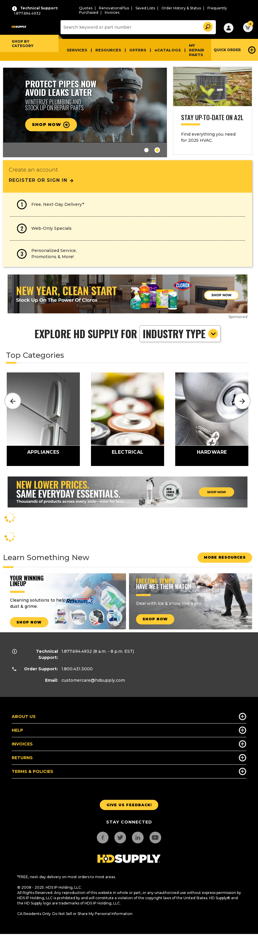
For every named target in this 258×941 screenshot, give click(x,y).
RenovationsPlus (114, 8)
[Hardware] (211, 419)
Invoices (112, 12)
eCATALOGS (167, 50)
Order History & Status (181, 8)
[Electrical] (127, 419)
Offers (137, 50)
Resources (108, 50)
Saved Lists (145, 8)
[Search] (137, 27)
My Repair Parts (196, 50)
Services (77, 50)
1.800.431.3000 (77, 668)
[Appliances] (43, 419)
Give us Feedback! (129, 805)
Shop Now (54, 125)
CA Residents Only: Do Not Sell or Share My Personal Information (75, 913)
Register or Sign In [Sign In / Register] (41, 180)
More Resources (222, 557)
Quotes (85, 8)
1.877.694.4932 (76, 651)
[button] (207, 26)
